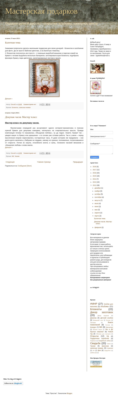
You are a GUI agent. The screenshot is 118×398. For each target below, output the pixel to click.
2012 (95, 185)
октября (98, 194)
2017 (95, 170)
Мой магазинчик (73, 31)
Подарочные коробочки (99, 338)
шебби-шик (93, 352)
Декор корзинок (103, 315)
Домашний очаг (98, 320)
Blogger (69, 393)
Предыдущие (78, 162)
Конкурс (93, 327)
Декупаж (93, 318)
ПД (108, 336)
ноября (97, 191)
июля (97, 203)
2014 (95, 179)
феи (99, 350)
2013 (95, 182)
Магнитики (109, 327)
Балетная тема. (13, 43)
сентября (98, 197)
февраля (98, 227)
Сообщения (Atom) (25, 166)
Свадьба (95, 343)
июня (97, 206)
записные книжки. (25, 107)
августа (97, 200)
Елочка (108, 320)
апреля (97, 213)
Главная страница (14, 31)
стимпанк (110, 348)
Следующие (10, 162)
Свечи (109, 343)
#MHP (93, 303)
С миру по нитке (52, 31)
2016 (95, 173)
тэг (94, 350)
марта (97, 216)
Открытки (94, 336)
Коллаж (107, 325)
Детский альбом (106, 318)
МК (13, 156)
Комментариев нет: (30, 104)
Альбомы (105, 306)
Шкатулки (105, 346)
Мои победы (33, 31)
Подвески (93, 340)
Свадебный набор (104, 341)
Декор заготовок (101, 312)
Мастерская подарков (41, 11)
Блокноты (15, 107)
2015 (95, 176)
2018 (95, 167)
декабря (98, 188)
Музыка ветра (97, 329)
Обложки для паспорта (103, 334)
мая (96, 210)
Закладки (93, 322)
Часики (17, 156)
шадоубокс (107, 350)
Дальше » (8, 99)
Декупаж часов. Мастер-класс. (21, 117)
